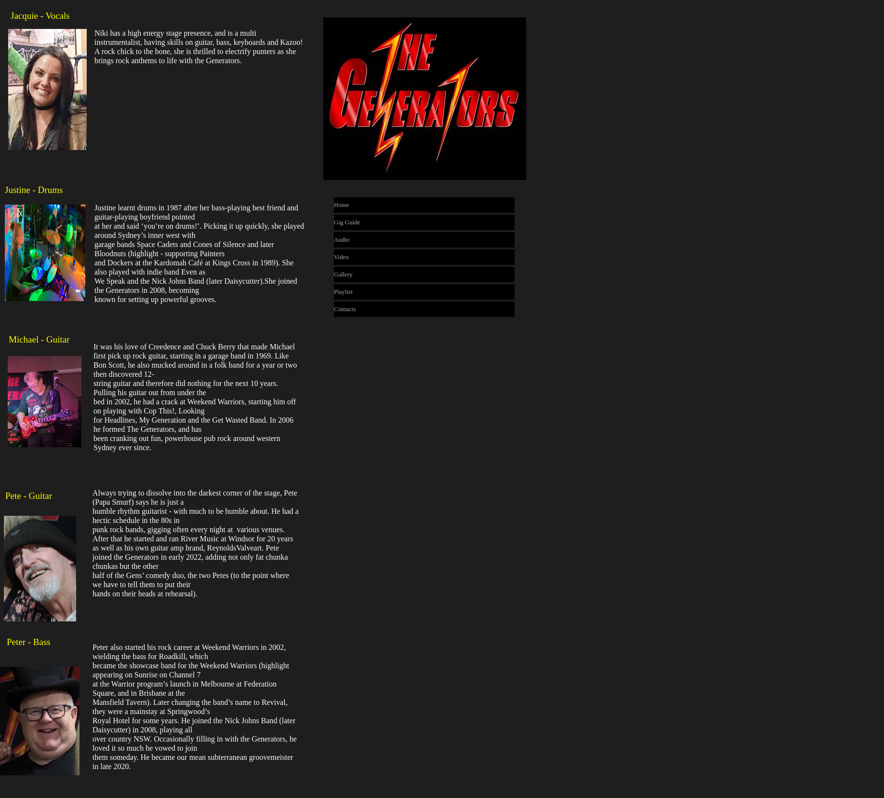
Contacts (345, 309)
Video (341, 257)
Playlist (343, 291)
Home (341, 204)
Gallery (343, 274)
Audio (342, 239)
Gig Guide (347, 222)
